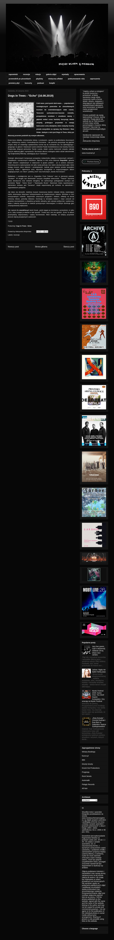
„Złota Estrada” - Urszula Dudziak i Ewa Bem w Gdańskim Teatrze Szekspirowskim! (99, 722)
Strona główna (41, 247)
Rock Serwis (87, 776)
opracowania (79, 74)
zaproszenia (95, 79)
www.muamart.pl (88, 153)
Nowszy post (13, 247)
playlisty (39, 79)
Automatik (86, 780)
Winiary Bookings (88, 752)
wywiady (65, 74)
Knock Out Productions (91, 768)
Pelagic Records (88, 784)
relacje (38, 74)
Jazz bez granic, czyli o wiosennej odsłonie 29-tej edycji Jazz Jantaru (98, 650)
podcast (40, 83)
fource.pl (85, 756)
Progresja (85, 772)
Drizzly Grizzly (87, 764)
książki (52, 83)
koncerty (28, 83)
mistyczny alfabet (55, 79)
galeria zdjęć (51, 74)
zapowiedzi (13, 74)
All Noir (84, 788)
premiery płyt (14, 83)
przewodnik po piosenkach (20, 79)
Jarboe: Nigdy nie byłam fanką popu (99, 671)
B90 (83, 760)
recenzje (26, 74)
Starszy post (68, 247)
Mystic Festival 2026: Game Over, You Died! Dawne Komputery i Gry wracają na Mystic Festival (93, 696)
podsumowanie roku (76, 79)
